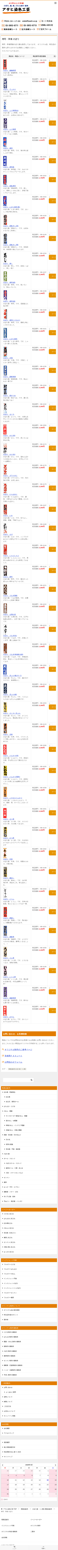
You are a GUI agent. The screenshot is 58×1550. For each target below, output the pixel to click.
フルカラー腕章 (9, 1297)
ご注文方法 (7, 1406)
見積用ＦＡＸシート (13, 1056)
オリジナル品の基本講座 (12, 1310)
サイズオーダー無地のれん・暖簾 (16, 1116)
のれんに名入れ (9, 1228)
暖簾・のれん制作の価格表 (12, 1341)
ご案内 (33, 1531)
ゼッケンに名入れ (9, 1242)
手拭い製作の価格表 (10, 1375)
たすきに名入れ (9, 1214)
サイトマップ (8, 1456)
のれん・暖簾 (8, 1111)
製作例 (6, 1319)
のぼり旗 (7, 1154)
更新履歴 (7, 1442)
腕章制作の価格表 (9, 1356)
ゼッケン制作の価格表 (11, 1360)
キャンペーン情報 (9, 1416)
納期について (8, 1401)
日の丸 (8, 1139)
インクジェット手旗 (10, 1278)
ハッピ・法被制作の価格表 (12, 1370)
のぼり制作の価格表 (10, 1351)
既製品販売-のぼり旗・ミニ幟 (17, 1069)
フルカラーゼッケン (10, 1293)
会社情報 (4, 1537)
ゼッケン (7, 1177)
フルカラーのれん (9, 1274)
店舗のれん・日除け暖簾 (14, 1130)
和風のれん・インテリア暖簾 (15, 1125)
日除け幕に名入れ (9, 1247)
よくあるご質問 (11, 1392)
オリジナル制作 (35, 1525)
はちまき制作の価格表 (11, 1337)
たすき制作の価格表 (10, 1332)
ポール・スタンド (9, 1158)
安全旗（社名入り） (10, 1233)
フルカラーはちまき (10, 1269)
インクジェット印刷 (8, 1525)
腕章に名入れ (8, 1237)
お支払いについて (9, 1411)
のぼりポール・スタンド (14, 1163)
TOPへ (43, 1547)
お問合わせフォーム (13, 1062)
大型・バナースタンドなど (14, 1173)
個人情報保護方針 (9, 1447)
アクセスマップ (9, 1433)
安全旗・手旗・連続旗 (13, 1149)
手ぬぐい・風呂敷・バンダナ (13, 1201)
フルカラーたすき (9, 1264)
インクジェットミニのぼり (12, 1288)
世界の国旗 (9, 1144)
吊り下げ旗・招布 (9, 1196)
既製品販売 (5, 1519)
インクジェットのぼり (11, 1283)
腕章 (5, 1182)
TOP (10, 1509)
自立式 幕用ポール (12, 1101)
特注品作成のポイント (11, 1315)
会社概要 (7, 1428)
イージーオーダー (36, 1519)
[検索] (18, 1080)
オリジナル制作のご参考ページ (18, 1050)
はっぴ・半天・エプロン (12, 1187)
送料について (8, 1397)
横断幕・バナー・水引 (11, 1192)
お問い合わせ (8, 1387)
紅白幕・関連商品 (9, 1092)
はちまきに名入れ (9, 1218)
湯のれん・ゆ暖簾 (11, 1120)
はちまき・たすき (9, 1106)
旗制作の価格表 (9, 1346)
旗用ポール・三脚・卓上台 (14, 1168)
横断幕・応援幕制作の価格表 (13, 1365)
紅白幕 (8, 1097)
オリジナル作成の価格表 (9, 1531)
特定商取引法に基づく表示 (12, 1452)
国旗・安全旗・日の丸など (12, 1135)
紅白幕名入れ (8, 1223)
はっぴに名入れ (9, 1252)
